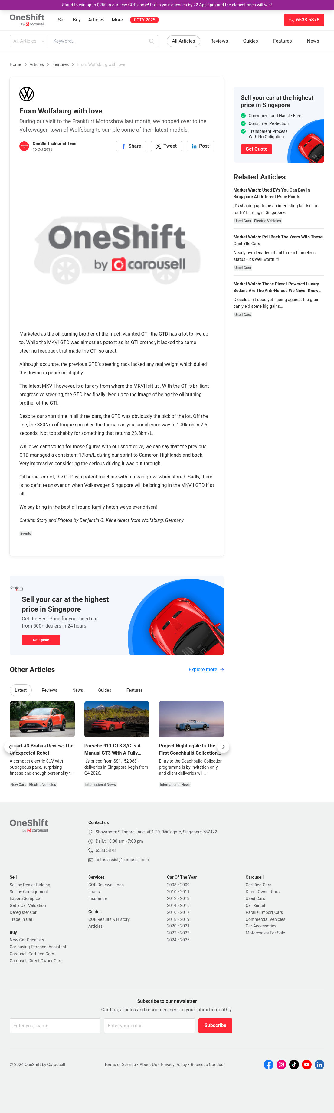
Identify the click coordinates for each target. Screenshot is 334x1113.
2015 (184, 905)
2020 (171, 926)
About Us (148, 1064)
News (313, 41)
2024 (171, 939)
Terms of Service (120, 1064)
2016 (171, 912)
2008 (171, 884)
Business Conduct (208, 1064)
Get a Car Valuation (28, 905)
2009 (184, 884)
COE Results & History (109, 919)
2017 (184, 912)
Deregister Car (23, 912)
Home (15, 64)
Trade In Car (21, 919)
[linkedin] (200, 146)
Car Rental (255, 905)
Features (282, 41)
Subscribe (215, 1025)
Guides (250, 41)
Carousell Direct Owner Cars (36, 960)
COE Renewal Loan (106, 884)
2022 (171, 933)
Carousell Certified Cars (32, 953)
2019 (184, 919)
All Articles (29, 41)
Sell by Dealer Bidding (30, 884)
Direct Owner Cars (263, 891)
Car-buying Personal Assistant (38, 946)
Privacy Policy (174, 1064)
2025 (184, 939)
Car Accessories (261, 926)
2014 (171, 905)
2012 (171, 898)
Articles (96, 20)
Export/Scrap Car (26, 898)
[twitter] (166, 146)
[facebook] (131, 146)
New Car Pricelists (27, 939)
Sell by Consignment (29, 891)
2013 (184, 898)
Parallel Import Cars (264, 912)
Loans (94, 891)
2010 (171, 891)
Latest (21, 690)
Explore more (206, 669)
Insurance (97, 898)
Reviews (219, 41)
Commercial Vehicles (265, 919)
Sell (62, 20)
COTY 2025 (144, 20)
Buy (77, 20)
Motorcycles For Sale (265, 933)
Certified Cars (258, 884)
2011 (184, 891)
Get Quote (41, 640)
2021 (184, 926)
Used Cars (255, 898)
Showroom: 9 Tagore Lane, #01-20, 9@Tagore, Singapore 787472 (156, 831)
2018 (171, 919)
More (117, 20)
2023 (184, 933)
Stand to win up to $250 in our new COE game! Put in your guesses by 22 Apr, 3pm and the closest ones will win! (167, 4)
